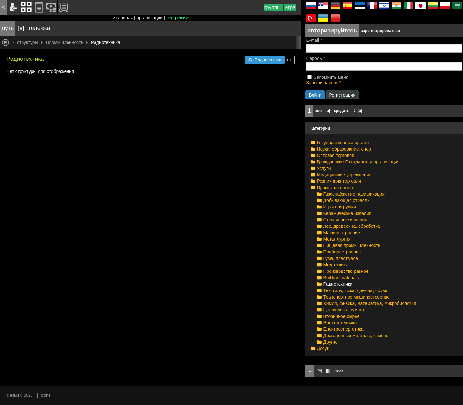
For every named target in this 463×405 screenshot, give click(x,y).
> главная (123, 17)
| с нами (12, 395)
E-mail (312, 40)
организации (150, 17)
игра (290, 7)
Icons (45, 395)
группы (273, 7)
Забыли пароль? (323, 82)
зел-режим (178, 17)
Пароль (314, 58)
